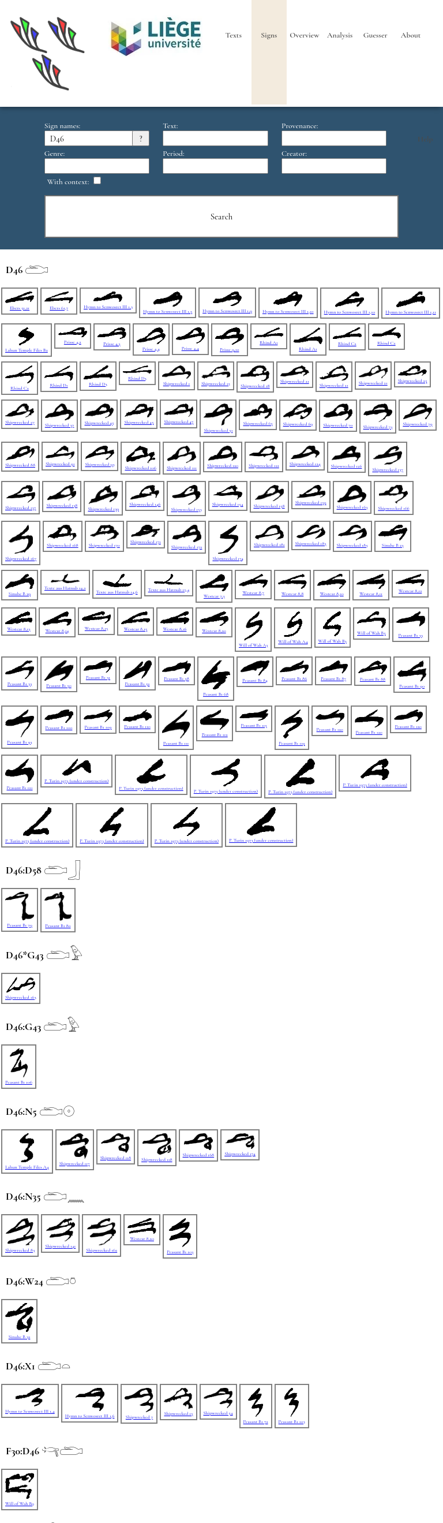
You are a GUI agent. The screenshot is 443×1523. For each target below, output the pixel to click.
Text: (170, 125)
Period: (173, 153)
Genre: (54, 153)
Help (425, 139)
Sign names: (62, 125)
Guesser (375, 35)
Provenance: (299, 125)
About (411, 35)
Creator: (294, 153)
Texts (234, 35)
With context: (68, 181)
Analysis (339, 35)
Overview (304, 35)
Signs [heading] (269, 35)
